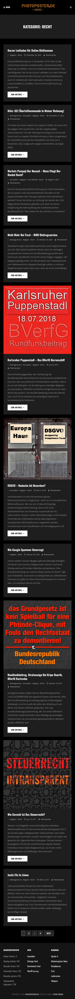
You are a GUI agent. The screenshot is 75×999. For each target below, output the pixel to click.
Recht (20, 55)
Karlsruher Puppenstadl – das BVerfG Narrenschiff (36, 360)
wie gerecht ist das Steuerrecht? (26, 814)
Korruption (27, 116)
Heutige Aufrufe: (10, 961)
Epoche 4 (54, 956)
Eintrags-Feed (32, 961)
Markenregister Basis (59, 961)
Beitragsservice (16, 116)
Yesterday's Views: (11, 971)
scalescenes (55, 976)
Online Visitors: (10, 956)
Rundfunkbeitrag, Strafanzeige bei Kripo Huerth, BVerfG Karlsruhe (35, 677)
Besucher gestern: (11, 976)
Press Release (32, 179)
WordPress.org (33, 971)
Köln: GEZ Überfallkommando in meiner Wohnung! (36, 111)
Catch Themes (58, 994)
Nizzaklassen (56, 966)
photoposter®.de (32, 994)
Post (53, 971)
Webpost (54, 980)
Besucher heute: (10, 966)
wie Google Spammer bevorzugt (26, 550)
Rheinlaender (51, 55)
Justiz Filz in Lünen (18, 875)
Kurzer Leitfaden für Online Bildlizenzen (30, 50)
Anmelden (31, 956)
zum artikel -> (19, 95)
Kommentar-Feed (33, 966)
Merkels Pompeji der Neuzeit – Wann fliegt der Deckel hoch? (34, 173)
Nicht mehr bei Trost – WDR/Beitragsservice (32, 235)
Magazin (13, 55)
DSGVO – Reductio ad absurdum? (27, 485)
